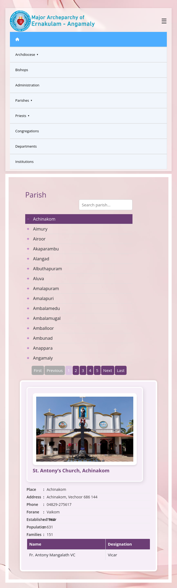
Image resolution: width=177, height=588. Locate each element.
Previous (55, 370)
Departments (26, 146)
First (38, 370)
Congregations (27, 131)
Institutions (24, 161)
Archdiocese (25, 54)
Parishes (22, 100)
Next (107, 370)
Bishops (21, 69)
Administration (27, 85)
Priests (20, 115)
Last (121, 370)
